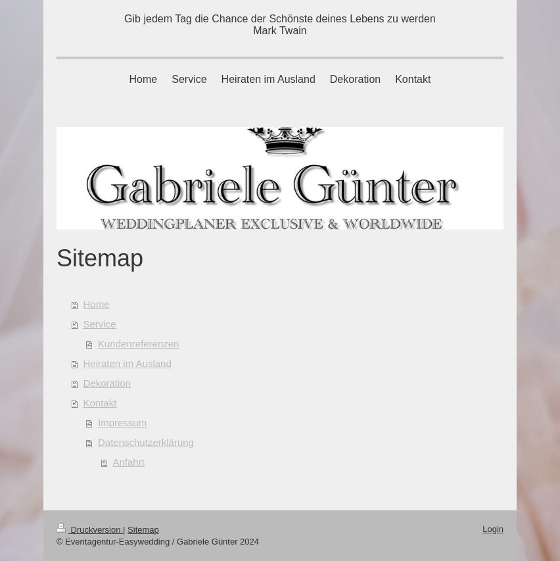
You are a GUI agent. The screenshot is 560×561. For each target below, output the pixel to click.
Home (96, 304)
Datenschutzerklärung (146, 442)
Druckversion (90, 530)
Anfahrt (129, 462)
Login (492, 529)
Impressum (122, 422)
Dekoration (107, 383)
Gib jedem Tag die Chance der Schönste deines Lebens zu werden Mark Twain (280, 24)
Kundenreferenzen (138, 343)
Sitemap (143, 530)
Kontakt (100, 402)
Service (99, 323)
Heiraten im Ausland (127, 363)
